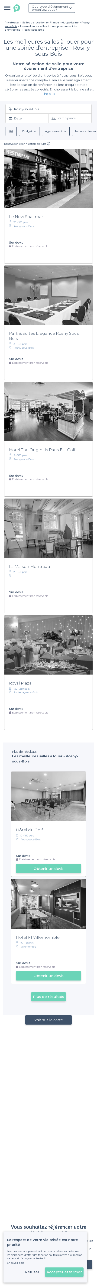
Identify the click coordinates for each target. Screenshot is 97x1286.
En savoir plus (15, 1262)
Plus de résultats (48, 996)
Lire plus (48, 94)
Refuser (32, 1272)
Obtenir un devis (49, 868)
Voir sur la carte (48, 1020)
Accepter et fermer (64, 1272)
